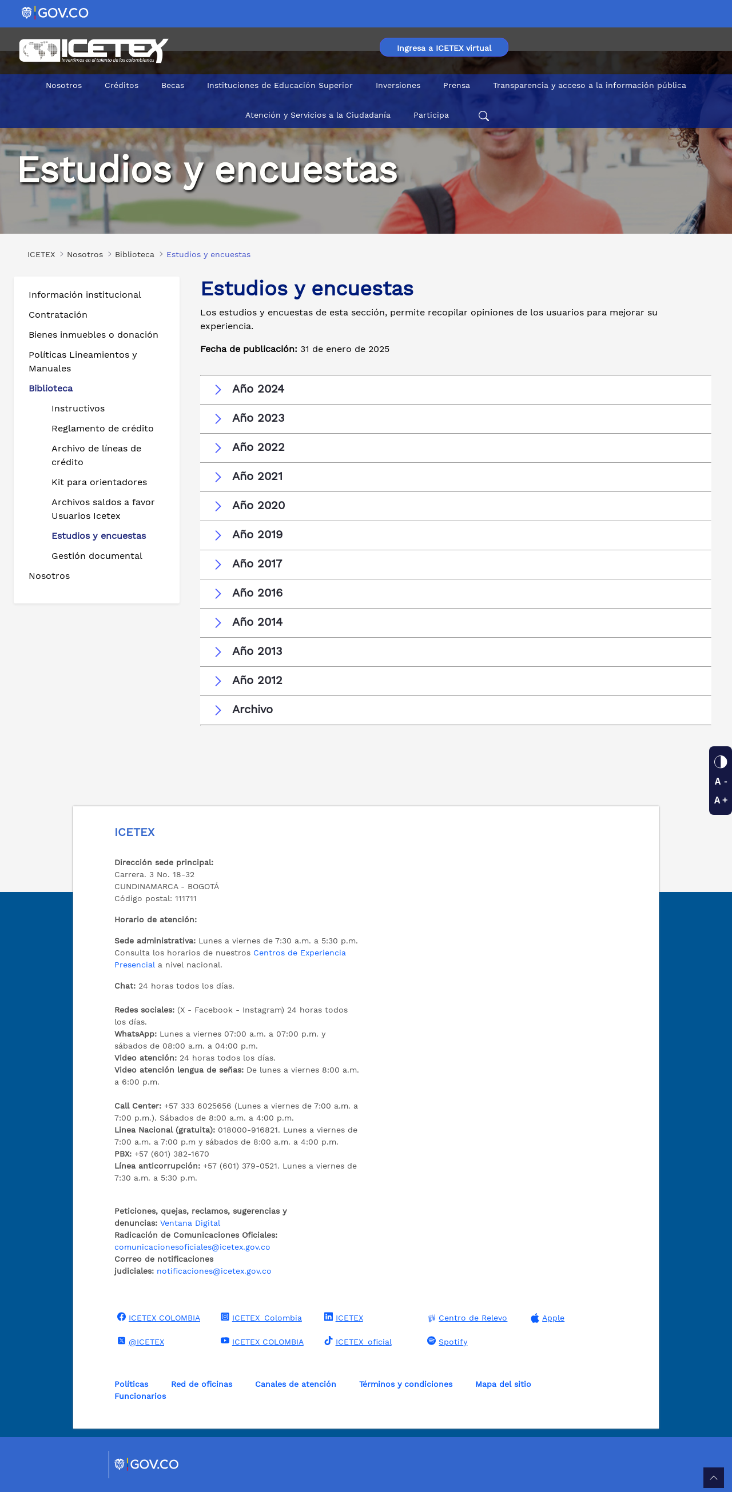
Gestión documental (96, 555)
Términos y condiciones (405, 1384)
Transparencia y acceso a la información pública (589, 85)
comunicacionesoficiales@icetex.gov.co (192, 1246)
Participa (431, 114)
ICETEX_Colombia (260, 1317)
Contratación (58, 314)
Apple (546, 1318)
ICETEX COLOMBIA (157, 1317)
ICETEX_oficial (356, 1341)
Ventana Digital (190, 1222)
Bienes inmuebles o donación (93, 334)
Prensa (456, 85)
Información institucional (85, 294)
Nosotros (64, 85)
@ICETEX (139, 1341)
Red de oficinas (201, 1384)
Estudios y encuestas (98, 535)
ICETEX (342, 1317)
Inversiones (398, 85)
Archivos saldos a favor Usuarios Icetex (103, 509)
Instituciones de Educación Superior (280, 85)
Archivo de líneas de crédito (96, 455)
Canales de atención (295, 1384)
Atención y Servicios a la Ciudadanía (318, 114)
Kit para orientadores (99, 482)
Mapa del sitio (503, 1384)
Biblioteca (51, 388)
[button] (455, 389)
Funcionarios (140, 1396)
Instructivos (78, 408)
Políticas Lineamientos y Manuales (83, 361)
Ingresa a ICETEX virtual (444, 48)
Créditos (121, 85)
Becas (172, 85)
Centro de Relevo (465, 1318)
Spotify (445, 1341)
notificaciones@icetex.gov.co (214, 1270)
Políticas (131, 1384)
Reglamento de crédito (102, 428)
